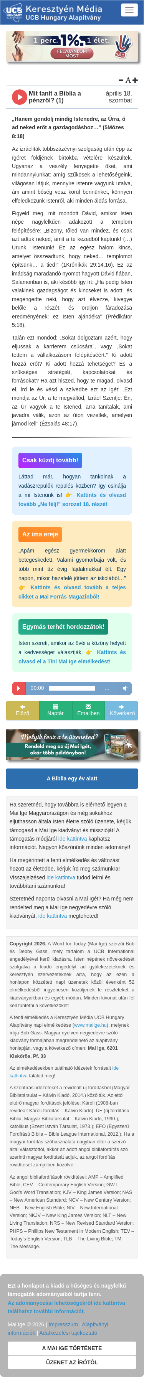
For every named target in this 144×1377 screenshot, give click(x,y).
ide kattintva (72, 839)
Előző (22, 710)
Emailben (88, 710)
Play (18, 688)
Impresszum (63, 1324)
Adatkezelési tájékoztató (68, 1333)
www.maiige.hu (90, 1025)
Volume (123, 688)
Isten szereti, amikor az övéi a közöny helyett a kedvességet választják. (72, 652)
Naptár (56, 710)
